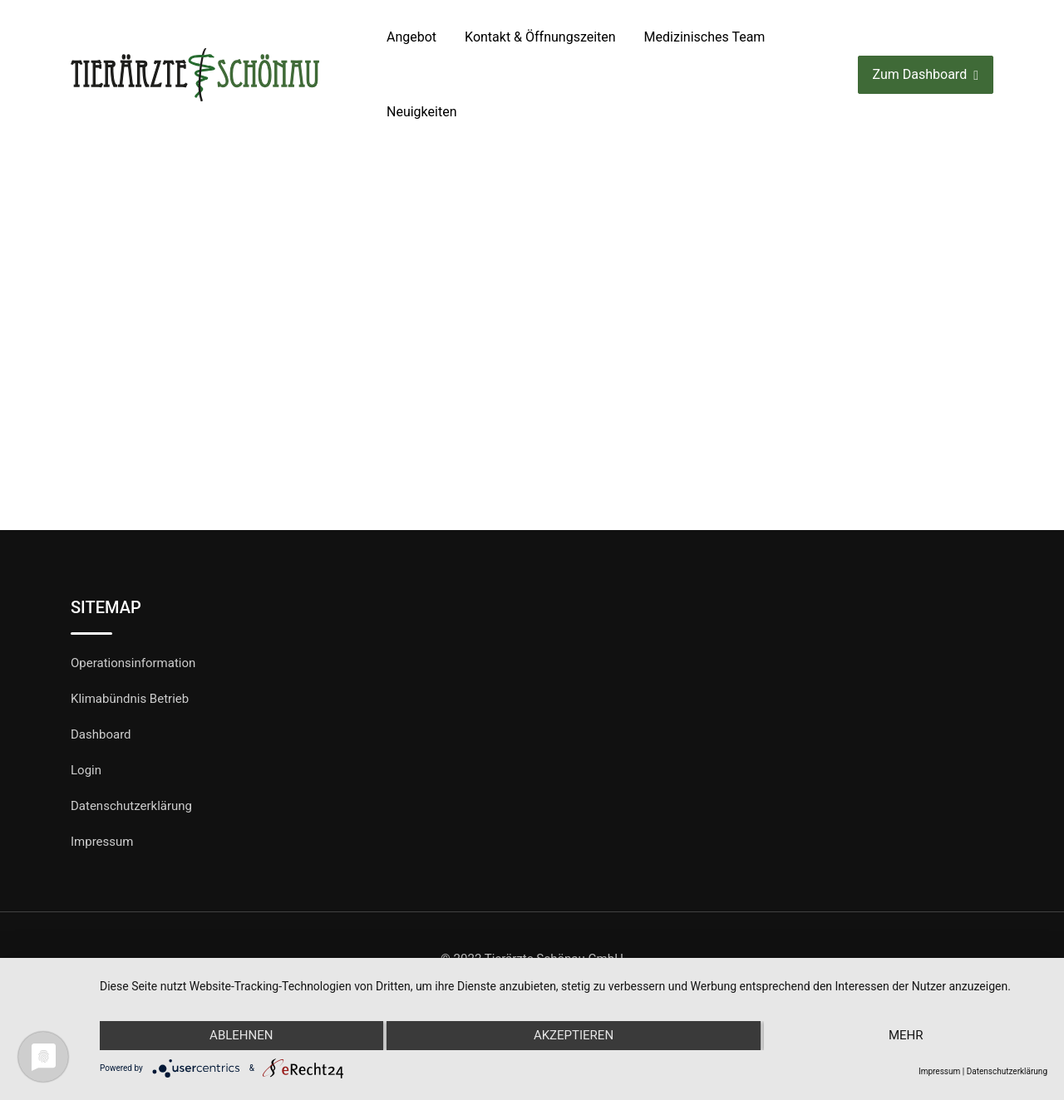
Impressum (102, 841)
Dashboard (101, 734)
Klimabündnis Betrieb (130, 698)
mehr (906, 1036)
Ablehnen (241, 1036)
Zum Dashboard (925, 75)
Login (86, 770)
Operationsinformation (133, 663)
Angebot (411, 37)
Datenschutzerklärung (131, 805)
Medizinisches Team (705, 37)
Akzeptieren (573, 1036)
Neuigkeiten (421, 112)
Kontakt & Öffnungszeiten (540, 37)
